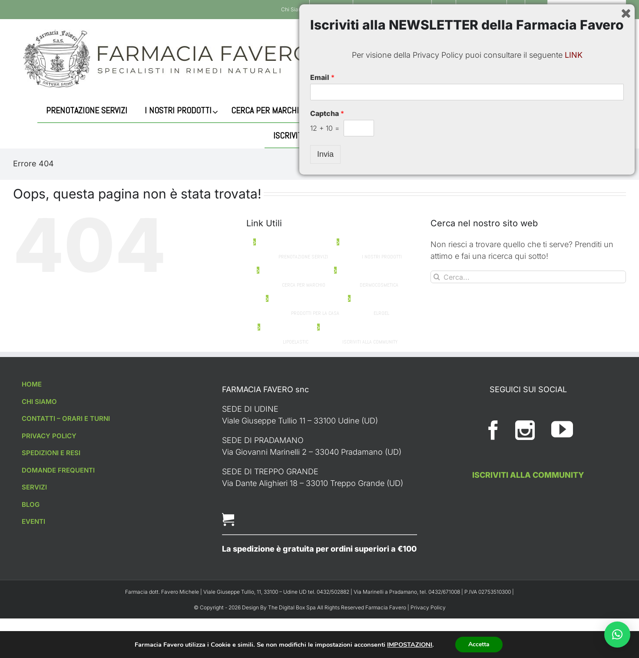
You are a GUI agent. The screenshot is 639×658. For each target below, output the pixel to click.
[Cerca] (510, 59)
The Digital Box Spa (292, 607)
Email (322, 556)
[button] (617, 635)
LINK (574, 534)
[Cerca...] (565, 59)
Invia (325, 633)
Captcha (327, 592)
